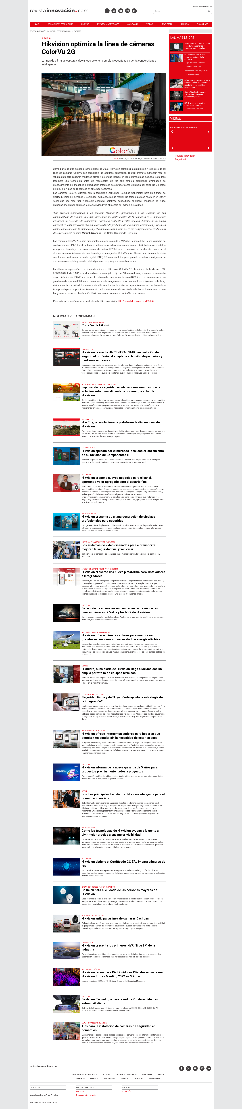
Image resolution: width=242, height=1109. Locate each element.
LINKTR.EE (80, 1079)
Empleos (94, 1079)
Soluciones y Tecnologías (60, 24)
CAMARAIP (161, 159)
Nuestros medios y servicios (86, 1095)
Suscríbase (202, 24)
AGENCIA (124, 1079)
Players (85, 24)
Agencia (185, 24)
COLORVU (153, 159)
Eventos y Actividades (108, 24)
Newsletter (167, 24)
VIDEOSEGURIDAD (133, 159)
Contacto (138, 1079)
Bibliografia (126, 1091)
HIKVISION (122, 159)
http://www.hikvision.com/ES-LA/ (136, 301)
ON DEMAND (132, 24)
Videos (149, 24)
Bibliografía (109, 1079)
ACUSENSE (145, 159)
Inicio (36, 24)
